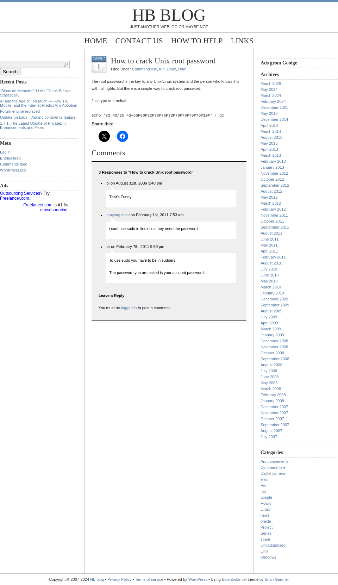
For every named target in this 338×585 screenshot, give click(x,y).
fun (161, 69)
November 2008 (274, 347)
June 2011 (269, 239)
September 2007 (275, 425)
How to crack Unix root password (163, 60)
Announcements (275, 461)
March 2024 (271, 95)
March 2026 (271, 83)
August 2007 (271, 431)
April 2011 (269, 251)
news (265, 515)
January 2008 (272, 401)
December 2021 (274, 107)
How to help (197, 40)
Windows (268, 557)
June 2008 (269, 377)
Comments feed (13, 164)
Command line (144, 69)
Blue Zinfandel (235, 579)
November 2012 (274, 173)
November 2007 (274, 413)
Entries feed (10, 158)
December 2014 (274, 119)
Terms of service (149, 579)
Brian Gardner (277, 579)
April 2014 (269, 125)
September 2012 (275, 185)
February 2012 (273, 209)
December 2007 (274, 407)
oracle (266, 521)
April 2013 (269, 149)
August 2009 (271, 311)
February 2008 (273, 395)
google (266, 497)
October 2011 (272, 221)
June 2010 (269, 275)
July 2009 (269, 317)
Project (267, 527)
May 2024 (269, 89)
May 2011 (269, 245)
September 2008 (275, 359)
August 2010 (271, 263)
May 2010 (269, 281)
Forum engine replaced (20, 111)
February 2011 (273, 257)
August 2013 (271, 137)
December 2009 (274, 299)
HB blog (169, 15)
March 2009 (271, 329)
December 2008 (274, 341)
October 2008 (272, 353)
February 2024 (273, 101)
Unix (182, 69)
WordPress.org (13, 170)
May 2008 (269, 383)
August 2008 (271, 365)
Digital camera (273, 473)
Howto (266, 503)
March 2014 (271, 131)
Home (95, 40)
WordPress (197, 579)
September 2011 (275, 227)
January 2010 (272, 293)
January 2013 (272, 167)
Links (242, 40)
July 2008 (269, 371)
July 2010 (269, 269)
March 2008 (271, 389)
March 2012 (271, 203)
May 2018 (269, 113)
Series (266, 533)
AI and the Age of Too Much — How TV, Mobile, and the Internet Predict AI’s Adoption (38, 103)
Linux (171, 69)
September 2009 (275, 305)
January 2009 (272, 335)
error (265, 479)
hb (108, 247)
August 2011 (271, 233)
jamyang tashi (118, 216)
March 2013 (271, 155)
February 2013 (273, 161)
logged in (129, 309)
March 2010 (271, 287)
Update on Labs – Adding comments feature (38, 117)
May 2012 (269, 197)
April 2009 (269, 323)
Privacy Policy (120, 579)
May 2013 (269, 143)
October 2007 (272, 419)
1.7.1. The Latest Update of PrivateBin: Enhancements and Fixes (33, 125)
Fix (263, 485)
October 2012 (272, 179)
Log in (5, 152)
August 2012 (271, 191)
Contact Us (139, 40)
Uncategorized (273, 545)
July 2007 (269, 437)
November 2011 (274, 215)
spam (265, 539)
